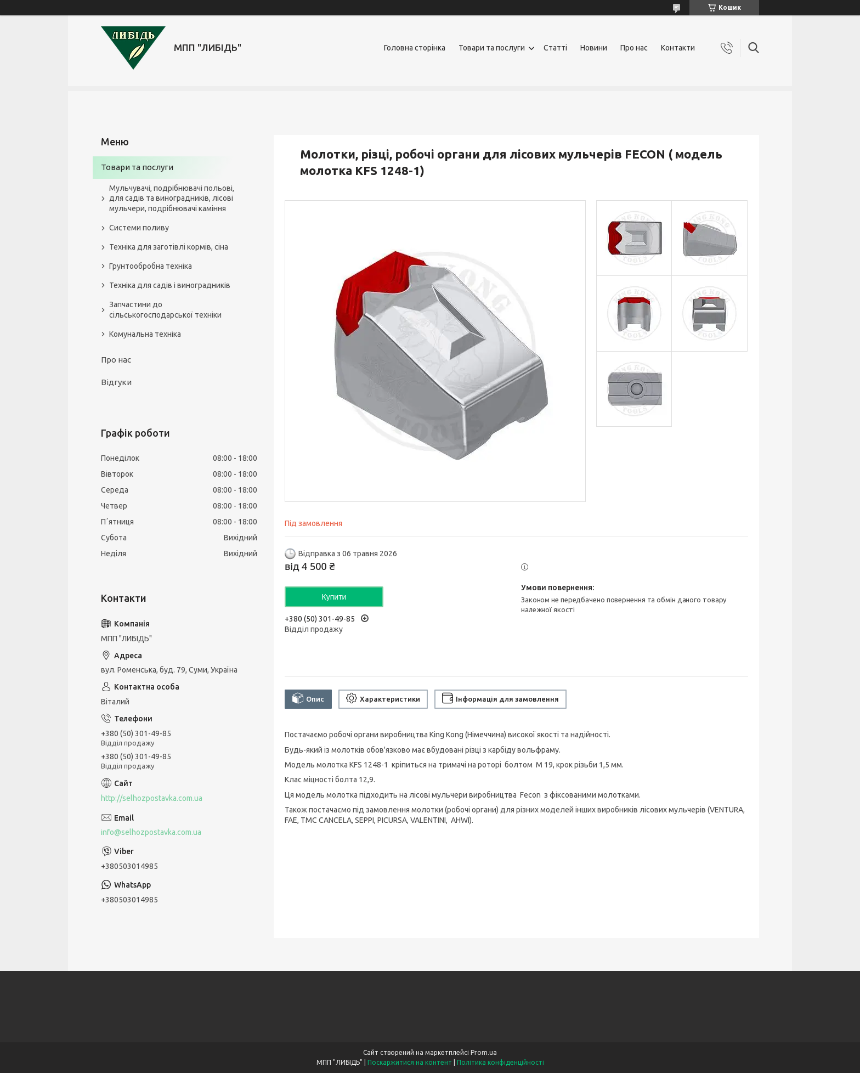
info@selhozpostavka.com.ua (151, 832)
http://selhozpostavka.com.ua (151, 798)
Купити (334, 596)
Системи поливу (139, 227)
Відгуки (116, 382)
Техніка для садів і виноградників (169, 285)
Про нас (634, 47)
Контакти (678, 47)
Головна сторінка (414, 47)
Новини (593, 47)
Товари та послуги (492, 47)
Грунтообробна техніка (150, 266)
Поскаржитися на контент (409, 1062)
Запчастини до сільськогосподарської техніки (165, 309)
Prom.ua (484, 1052)
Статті (555, 47)
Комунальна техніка (145, 334)
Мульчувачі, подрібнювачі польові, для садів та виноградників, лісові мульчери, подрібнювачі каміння (171, 198)
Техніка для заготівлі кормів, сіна (168, 246)
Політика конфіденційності (500, 1062)
